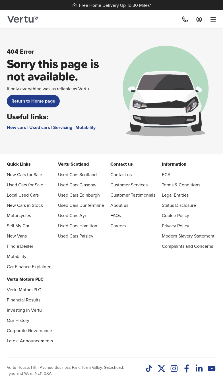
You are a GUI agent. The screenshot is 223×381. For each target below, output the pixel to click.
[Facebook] (186, 369)
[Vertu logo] (23, 19)
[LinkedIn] (199, 369)
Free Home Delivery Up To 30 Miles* (111, 5)
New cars (16, 127)
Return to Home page (33, 101)
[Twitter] (161, 369)
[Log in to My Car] (199, 19)
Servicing (62, 127)
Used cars (39, 127)
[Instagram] (174, 369)
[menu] (211, 19)
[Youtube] (211, 369)
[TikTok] (149, 369)
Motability (85, 127)
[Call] (185, 19)
